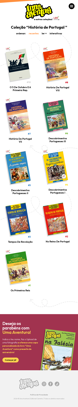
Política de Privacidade (39, 395)
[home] (39, 12)
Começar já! (10, 360)
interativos (56, 33)
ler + (44, 33)
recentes (34, 33)
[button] (71, 6)
